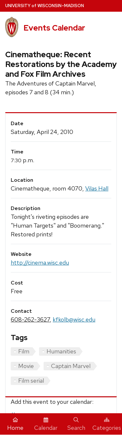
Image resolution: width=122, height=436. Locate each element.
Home (15, 424)
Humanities (61, 351)
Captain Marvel (70, 366)
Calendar (46, 424)
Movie (26, 366)
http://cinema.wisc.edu (40, 262)
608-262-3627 (30, 319)
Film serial (31, 380)
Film (23, 351)
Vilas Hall (96, 188)
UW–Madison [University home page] (44, 5)
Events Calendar (54, 28)
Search (76, 424)
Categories (106, 424)
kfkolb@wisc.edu (74, 319)
